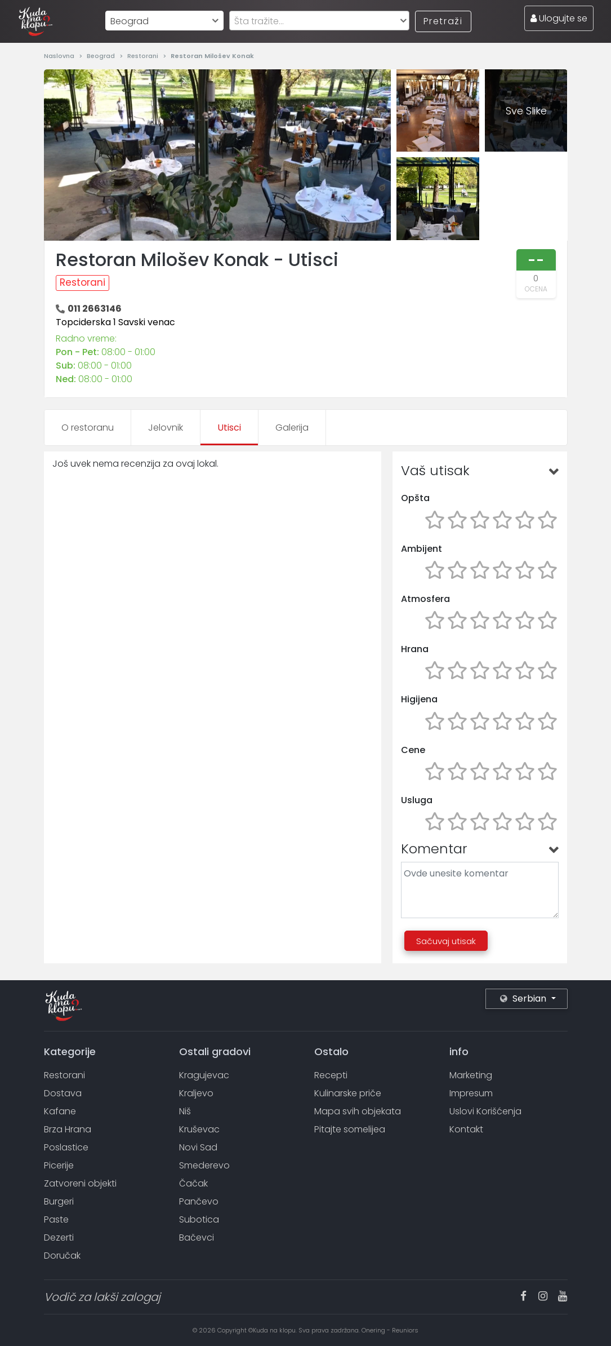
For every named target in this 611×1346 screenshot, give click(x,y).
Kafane (60, 1111)
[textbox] (319, 21)
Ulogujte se (558, 18)
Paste (56, 1219)
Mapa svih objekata (357, 1111)
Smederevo (204, 1165)
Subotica (199, 1219)
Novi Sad (198, 1147)
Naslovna (60, 55)
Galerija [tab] (292, 427)
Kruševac (199, 1129)
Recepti (330, 1075)
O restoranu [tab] (87, 427)
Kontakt (466, 1129)
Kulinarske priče (347, 1093)
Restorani (143, 55)
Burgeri (59, 1201)
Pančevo (198, 1201)
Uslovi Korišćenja (485, 1111)
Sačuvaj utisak (446, 941)
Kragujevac (204, 1075)
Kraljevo (196, 1093)
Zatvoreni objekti (80, 1183)
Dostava (63, 1093)
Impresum (471, 1093)
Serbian (524, 998)
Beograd (102, 55)
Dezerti (59, 1237)
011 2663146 (95, 308)
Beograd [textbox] (129, 21)
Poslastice (66, 1147)
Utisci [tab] (229, 427)
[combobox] (164, 20)
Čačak (193, 1183)
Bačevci (196, 1237)
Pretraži (443, 21)
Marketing (470, 1075)
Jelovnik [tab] (165, 427)
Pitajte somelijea (349, 1129)
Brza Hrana (67, 1129)
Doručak (62, 1255)
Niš (185, 1111)
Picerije (59, 1165)
